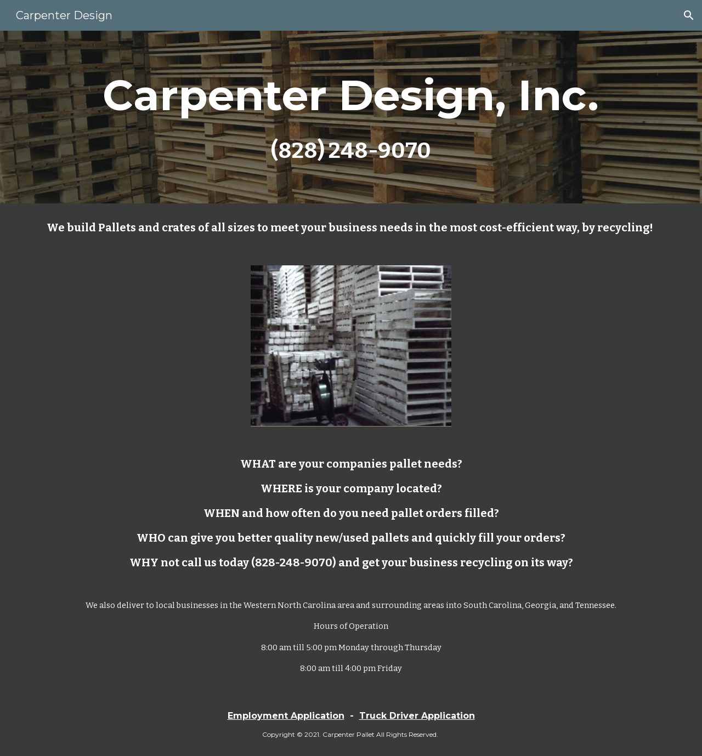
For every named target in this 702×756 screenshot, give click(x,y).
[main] (350, 117)
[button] (689, 15)
